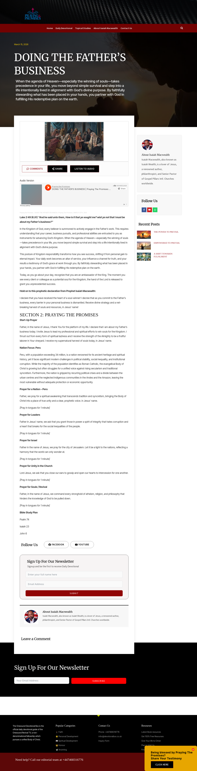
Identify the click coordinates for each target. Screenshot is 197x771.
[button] (193, 753)
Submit (74, 593)
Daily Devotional (64, 28)
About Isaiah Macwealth (106, 28)
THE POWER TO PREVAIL (166, 232)
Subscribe (98, 680)
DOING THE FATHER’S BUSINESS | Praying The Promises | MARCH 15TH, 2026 (60, 212)
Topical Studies (83, 28)
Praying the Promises (26, 212)
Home (50, 28)
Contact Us (126, 28)
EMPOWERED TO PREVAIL (167, 243)
